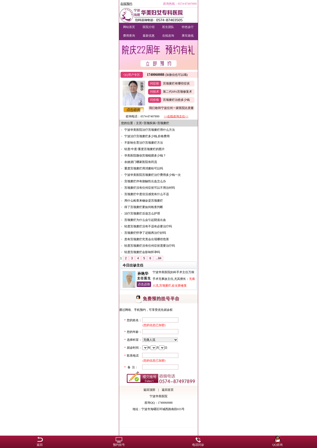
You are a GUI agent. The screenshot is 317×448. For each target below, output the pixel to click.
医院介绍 (149, 27)
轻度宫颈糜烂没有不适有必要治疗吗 (148, 226)
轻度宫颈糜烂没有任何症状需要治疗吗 (149, 245)
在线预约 (126, 3)
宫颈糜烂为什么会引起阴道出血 (145, 220)
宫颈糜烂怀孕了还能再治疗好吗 (145, 233)
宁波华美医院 (158, 396)
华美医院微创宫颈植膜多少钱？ (145, 155)
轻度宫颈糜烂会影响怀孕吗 (142, 252)
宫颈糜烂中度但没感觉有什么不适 (146, 194)
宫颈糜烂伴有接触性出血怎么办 (145, 181)
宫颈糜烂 (163, 123)
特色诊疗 (188, 27)
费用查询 (129, 35)
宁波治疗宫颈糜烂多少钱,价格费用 (147, 136)
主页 (139, 123)
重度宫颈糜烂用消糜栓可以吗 (143, 168)
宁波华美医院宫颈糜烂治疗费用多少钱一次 (152, 175)
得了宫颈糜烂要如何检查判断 (143, 207)
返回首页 (168, 390)
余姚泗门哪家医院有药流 (140, 162)
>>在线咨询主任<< (176, 116)
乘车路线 (188, 35)
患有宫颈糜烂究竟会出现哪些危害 (146, 239)
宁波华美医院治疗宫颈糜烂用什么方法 (149, 130)
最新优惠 (149, 35)
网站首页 (129, 27)
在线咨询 (168, 35)
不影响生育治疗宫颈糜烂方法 (143, 142)
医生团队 (168, 27)
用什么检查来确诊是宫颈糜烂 (143, 200)
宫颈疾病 (150, 123)
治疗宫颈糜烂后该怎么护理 (142, 213)
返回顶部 (149, 390)
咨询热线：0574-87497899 (180, 3)
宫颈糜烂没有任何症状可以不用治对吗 (149, 187)
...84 (158, 258)
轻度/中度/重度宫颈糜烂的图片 (144, 149)
